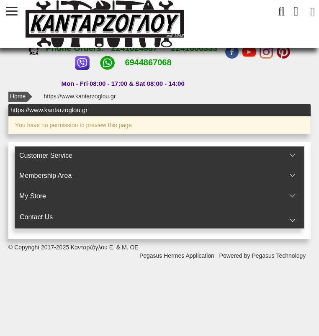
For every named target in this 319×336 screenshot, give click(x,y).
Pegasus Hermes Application (177, 255)
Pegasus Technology (279, 255)
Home (18, 96)
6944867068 (148, 62)
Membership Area (45, 175)
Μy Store (32, 196)
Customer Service (45, 155)
